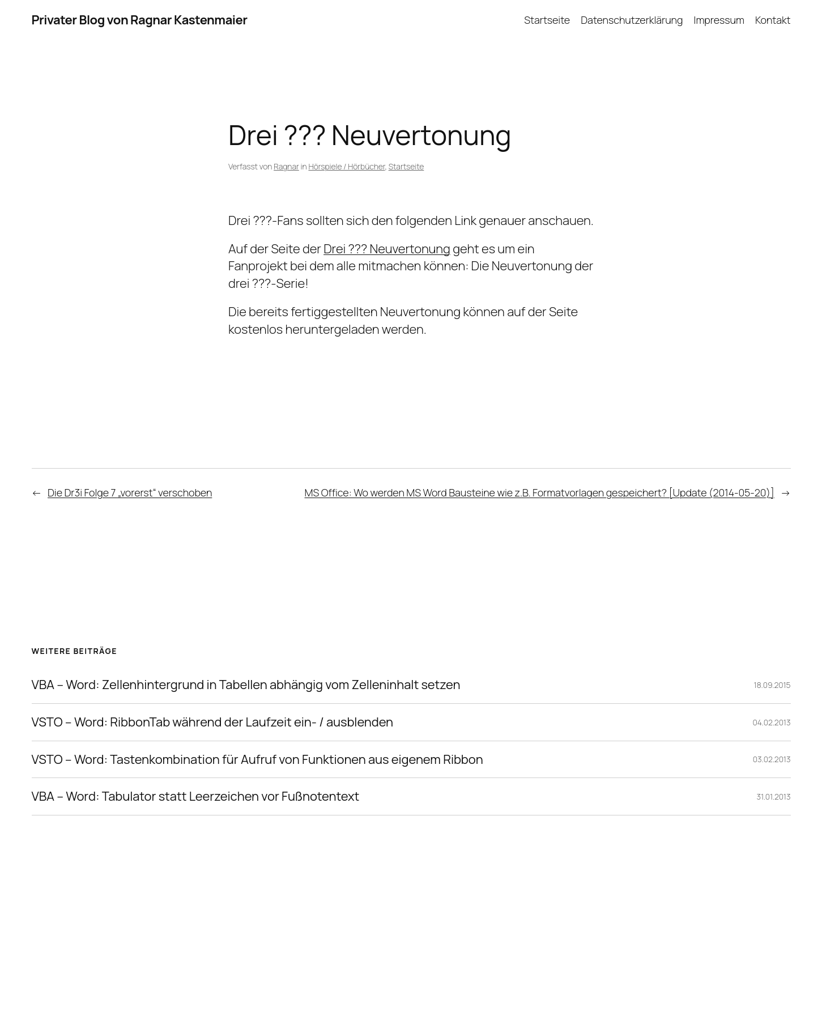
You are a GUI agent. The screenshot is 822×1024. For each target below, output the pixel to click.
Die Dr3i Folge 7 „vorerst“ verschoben (130, 492)
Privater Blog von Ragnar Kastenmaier (140, 19)
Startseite (406, 166)
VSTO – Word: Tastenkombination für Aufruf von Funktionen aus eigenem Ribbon (257, 760)
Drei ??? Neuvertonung (386, 248)
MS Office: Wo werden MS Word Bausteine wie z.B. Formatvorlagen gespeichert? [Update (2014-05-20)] (539, 492)
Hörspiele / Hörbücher (346, 166)
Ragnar (286, 166)
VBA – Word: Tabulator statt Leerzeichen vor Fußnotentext (196, 796)
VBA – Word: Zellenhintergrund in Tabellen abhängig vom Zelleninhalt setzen (246, 685)
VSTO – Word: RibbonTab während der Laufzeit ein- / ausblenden (213, 722)
